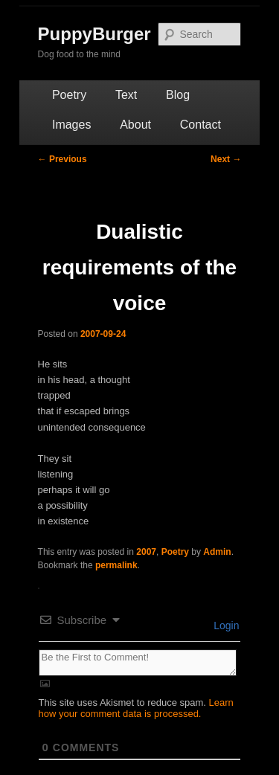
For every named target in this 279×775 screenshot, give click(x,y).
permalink (116, 565)
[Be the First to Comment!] (138, 662)
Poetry (69, 95)
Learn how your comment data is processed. (136, 708)
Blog (178, 95)
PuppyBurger (94, 34)
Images (71, 124)
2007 (146, 552)
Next (226, 159)
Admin (217, 552)
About (135, 124)
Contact (200, 124)
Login (225, 625)
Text (126, 95)
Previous (62, 159)
